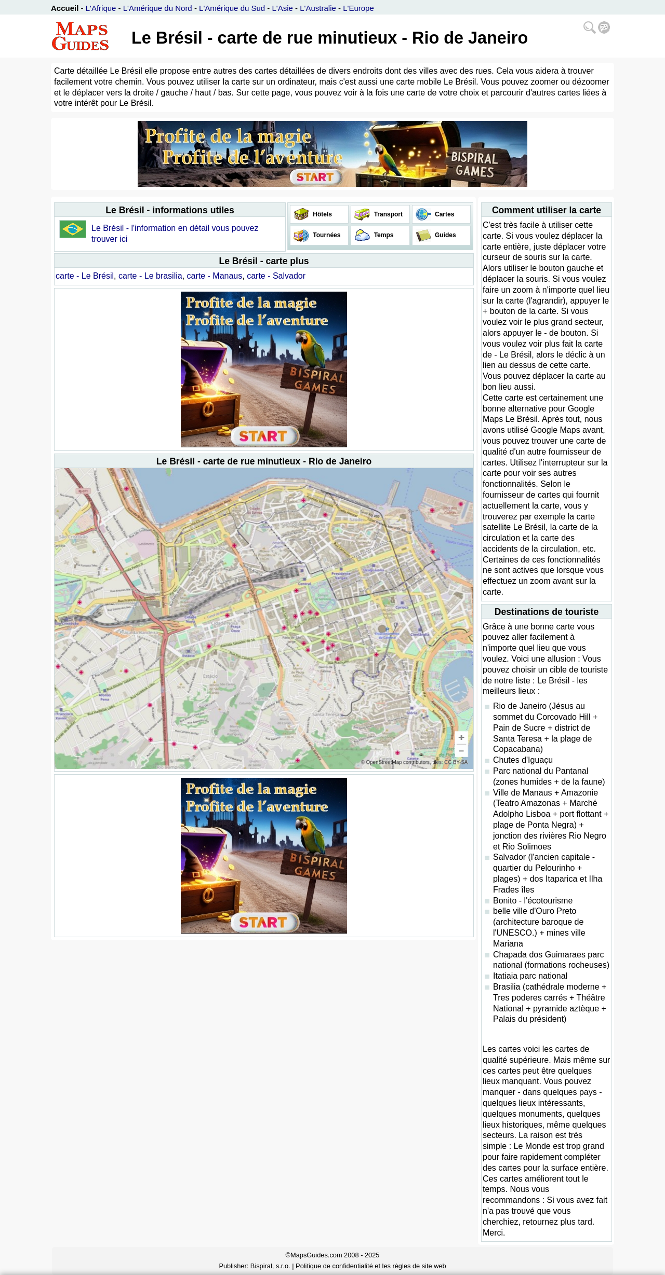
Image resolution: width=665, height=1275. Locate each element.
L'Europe (358, 8)
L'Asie (282, 8)
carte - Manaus (215, 275)
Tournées (325, 235)
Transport (387, 214)
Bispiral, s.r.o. (270, 1266)
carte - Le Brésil (85, 275)
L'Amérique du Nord (157, 8)
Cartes (444, 214)
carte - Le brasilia (150, 275)
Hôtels (321, 214)
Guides (444, 235)
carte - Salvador (276, 275)
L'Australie (318, 8)
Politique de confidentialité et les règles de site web (371, 1266)
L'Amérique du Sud (232, 8)
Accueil (64, 8)
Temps (382, 235)
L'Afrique (101, 8)
